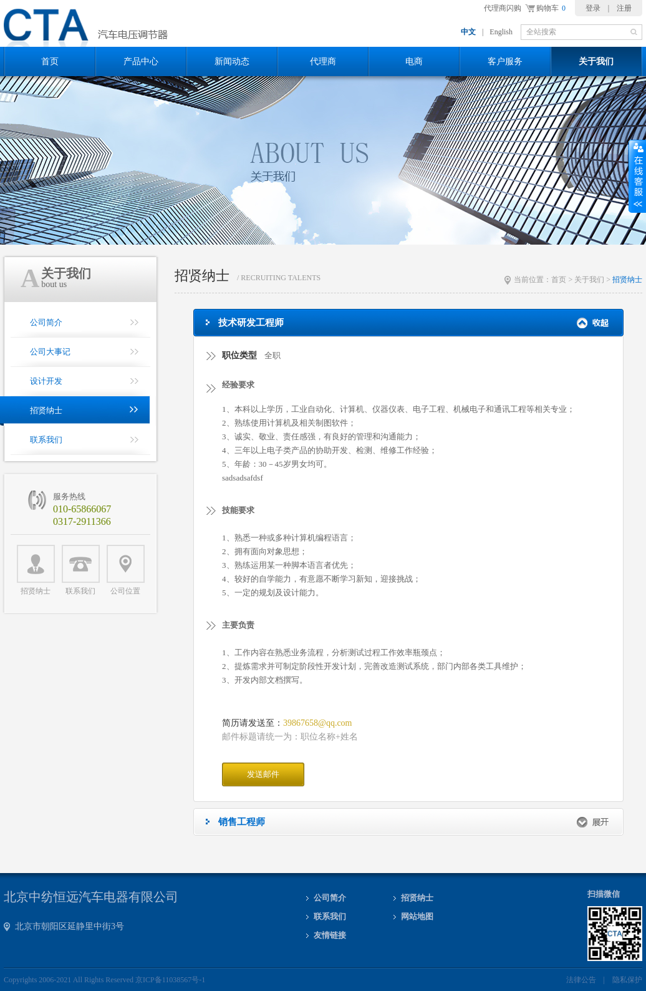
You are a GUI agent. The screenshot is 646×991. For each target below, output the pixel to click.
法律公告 (581, 979)
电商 (414, 61)
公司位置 (126, 570)
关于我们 (596, 61)
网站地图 (417, 916)
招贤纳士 (36, 570)
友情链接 (330, 935)
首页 (50, 61)
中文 (468, 31)
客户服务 (505, 61)
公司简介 (330, 897)
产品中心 (140, 61)
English (501, 31)
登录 (593, 8)
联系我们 (81, 570)
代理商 (323, 61)
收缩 (637, 176)
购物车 (551, 8)
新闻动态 (232, 61)
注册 (624, 8)
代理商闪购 (502, 8)
